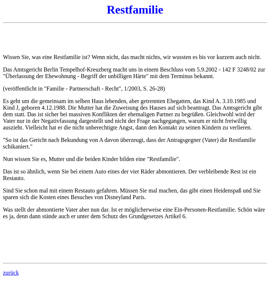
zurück (11, 273)
